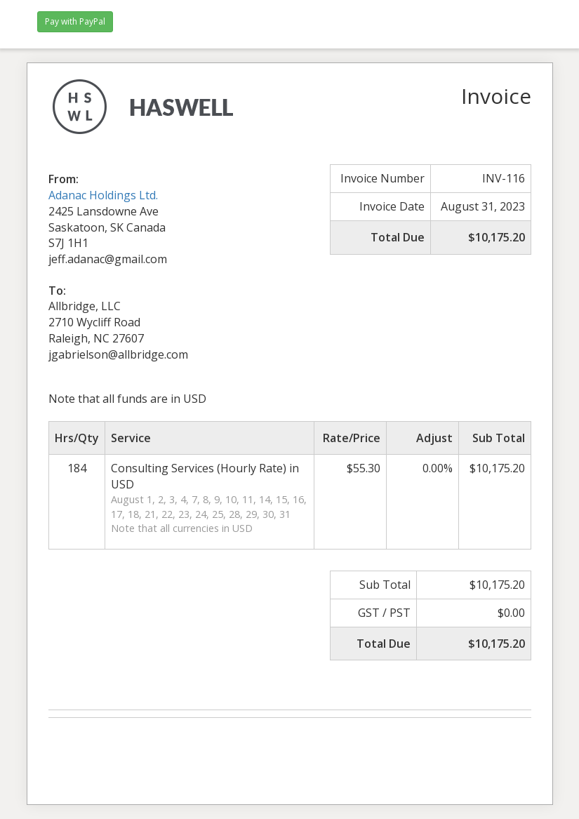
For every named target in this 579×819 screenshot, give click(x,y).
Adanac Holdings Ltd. (103, 195)
